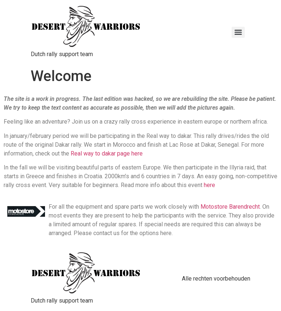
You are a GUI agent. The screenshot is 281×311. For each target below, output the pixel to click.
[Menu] (238, 32)
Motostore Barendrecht (230, 206)
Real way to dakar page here (107, 153)
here (209, 185)
